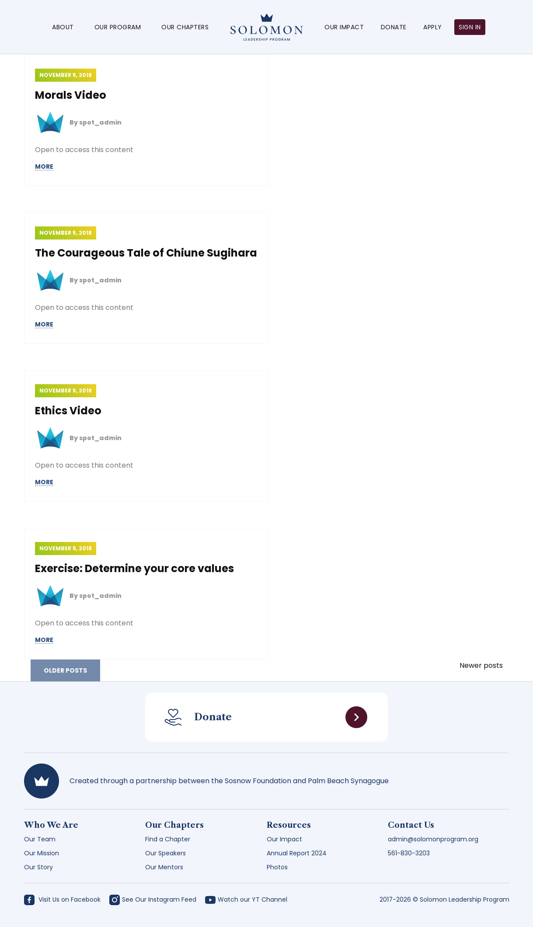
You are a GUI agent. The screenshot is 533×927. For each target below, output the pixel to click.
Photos (277, 867)
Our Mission (41, 853)
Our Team (40, 839)
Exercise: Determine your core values (134, 568)
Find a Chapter (167, 839)
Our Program (117, 27)
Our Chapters (185, 27)
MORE (44, 167)
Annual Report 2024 (297, 853)
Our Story (38, 867)
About (63, 27)
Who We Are (51, 825)
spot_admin (100, 122)
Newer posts (481, 665)
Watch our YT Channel (246, 899)
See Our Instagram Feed (152, 899)
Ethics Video (68, 410)
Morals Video (70, 95)
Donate (394, 27)
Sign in (470, 27)
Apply (432, 27)
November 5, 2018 (65, 75)
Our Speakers (165, 853)
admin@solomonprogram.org (433, 839)
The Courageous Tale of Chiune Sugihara (146, 253)
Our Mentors (164, 867)
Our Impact (344, 27)
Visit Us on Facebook (62, 899)
